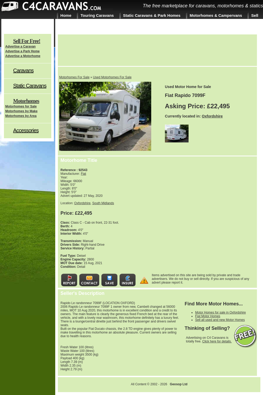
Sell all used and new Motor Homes (220, 320)
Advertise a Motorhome (22, 56)
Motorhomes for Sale (21, 106)
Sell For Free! (26, 41)
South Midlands (103, 203)
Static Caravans (29, 86)
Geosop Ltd (179, 384)
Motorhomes (26, 101)
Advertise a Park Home (22, 51)
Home (66, 15)
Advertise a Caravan (20, 46)
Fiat (83, 174)
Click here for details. (217, 341)
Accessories (26, 130)
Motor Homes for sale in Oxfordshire (220, 312)
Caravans (23, 70)
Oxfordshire (212, 116)
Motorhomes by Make (21, 111)
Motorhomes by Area (21, 116)
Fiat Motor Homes (207, 316)
